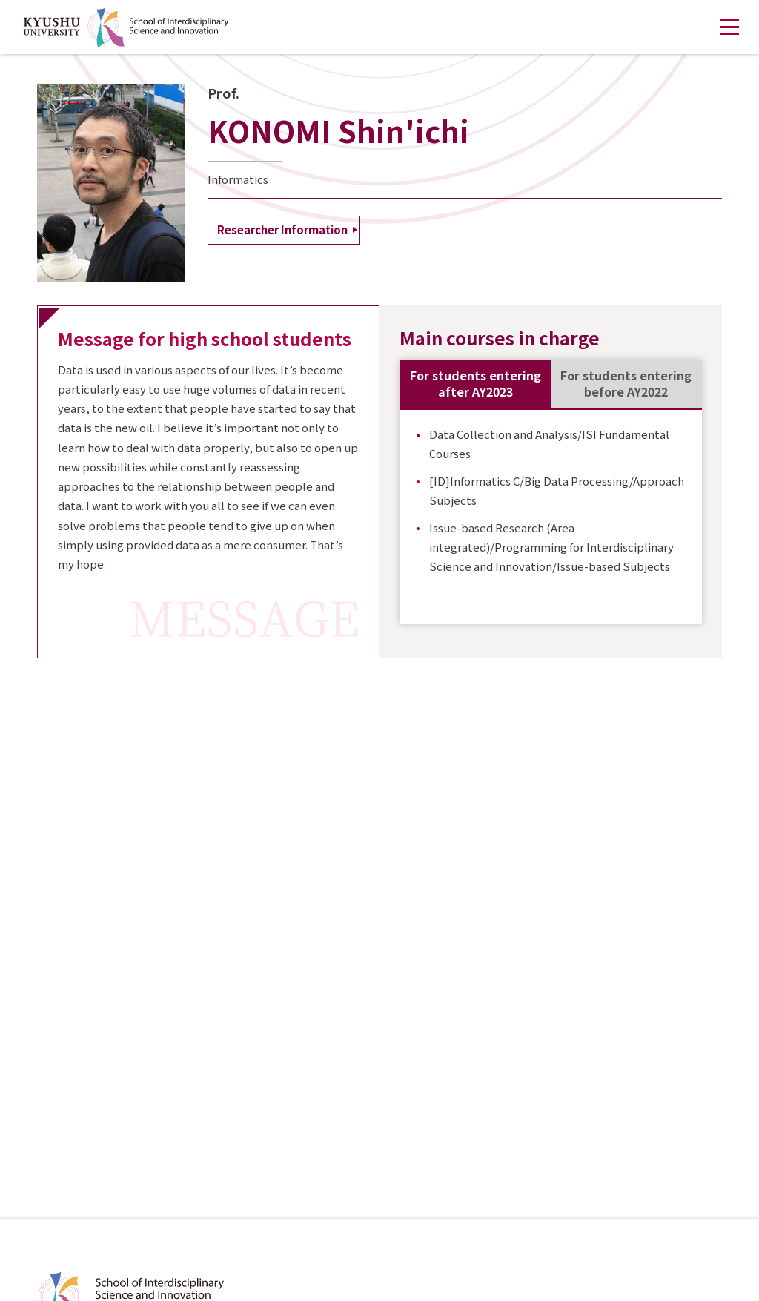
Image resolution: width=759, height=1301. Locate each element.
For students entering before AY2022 (626, 383)
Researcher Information (282, 229)
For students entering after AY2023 (475, 383)
